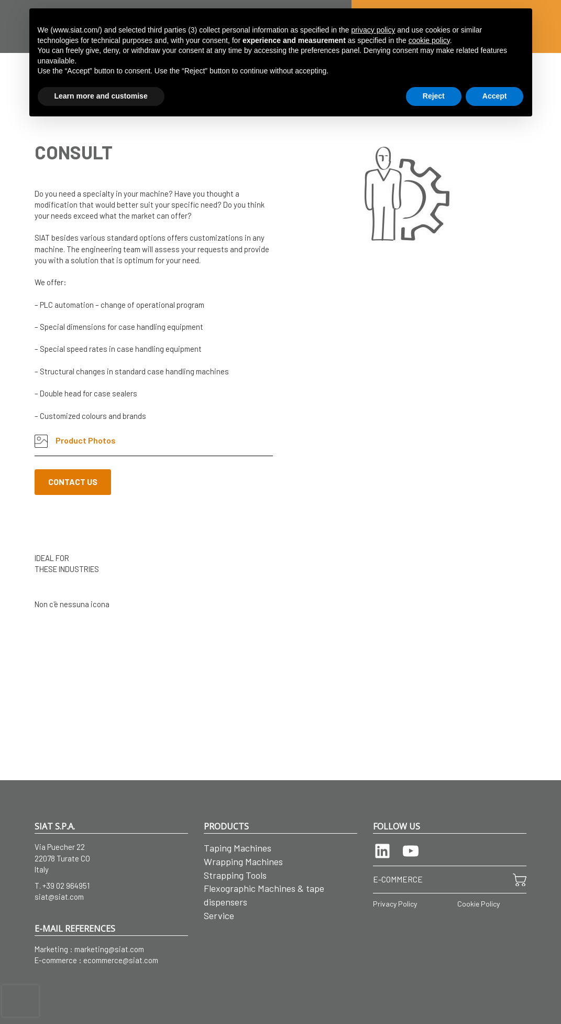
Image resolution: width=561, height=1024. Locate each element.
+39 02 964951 (66, 885)
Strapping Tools (235, 875)
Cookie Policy (478, 903)
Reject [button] (434, 96)
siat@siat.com (59, 896)
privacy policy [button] (373, 30)
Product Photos (75, 441)
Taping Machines (237, 848)
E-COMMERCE (398, 879)
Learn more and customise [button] (101, 96)
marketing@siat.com (109, 949)
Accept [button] (494, 96)
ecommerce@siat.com (120, 960)
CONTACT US (72, 482)
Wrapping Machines (243, 861)
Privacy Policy (395, 903)
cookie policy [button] (429, 40)
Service (219, 915)
